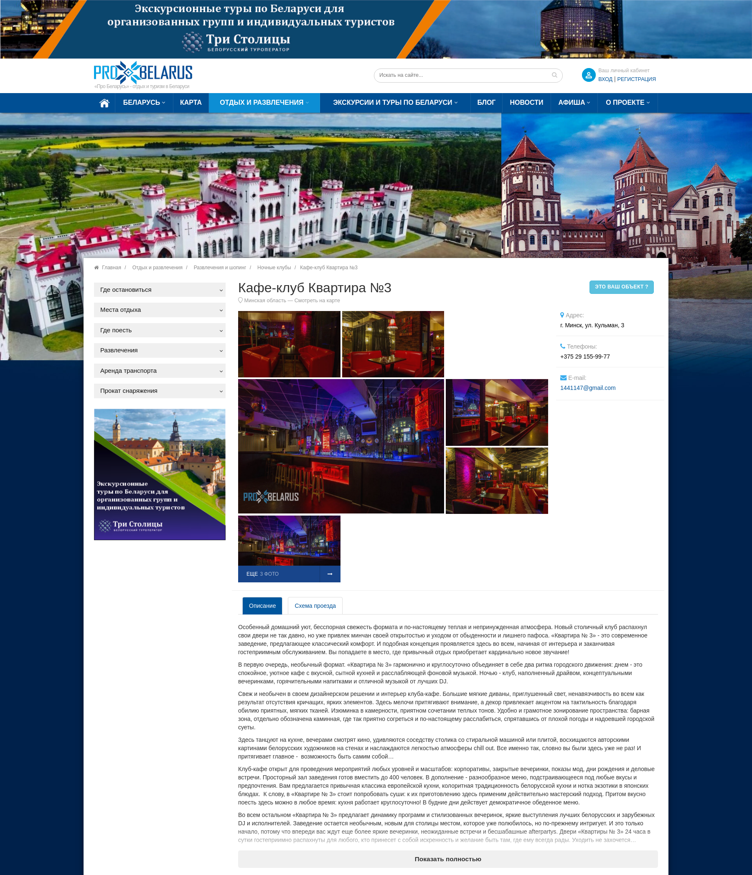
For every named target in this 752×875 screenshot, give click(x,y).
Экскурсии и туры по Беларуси (392, 102)
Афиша (572, 102)
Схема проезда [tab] (315, 605)
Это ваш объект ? (621, 287)
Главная (111, 268)
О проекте (625, 102)
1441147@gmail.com (588, 387)
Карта (191, 102)
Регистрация (636, 79)
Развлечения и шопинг (220, 268)
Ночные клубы (274, 268)
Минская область (265, 300)
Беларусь (141, 102)
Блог (487, 102)
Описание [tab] (262, 605)
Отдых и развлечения (261, 102)
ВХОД (605, 79)
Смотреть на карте (317, 300)
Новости (526, 102)
